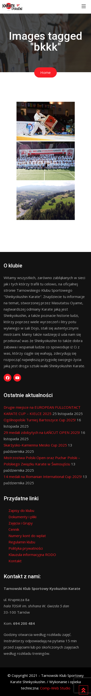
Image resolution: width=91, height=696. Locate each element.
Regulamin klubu (21, 542)
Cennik (13, 529)
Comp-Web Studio (55, 688)
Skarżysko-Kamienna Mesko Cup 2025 (35, 445)
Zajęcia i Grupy (20, 523)
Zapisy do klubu (21, 510)
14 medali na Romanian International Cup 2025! (43, 476)
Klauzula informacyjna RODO (32, 554)
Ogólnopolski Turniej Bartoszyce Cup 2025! (40, 419)
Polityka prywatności (25, 548)
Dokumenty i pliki (22, 516)
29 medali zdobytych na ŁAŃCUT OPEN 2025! (42, 432)
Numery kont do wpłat (27, 535)
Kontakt (15, 560)
